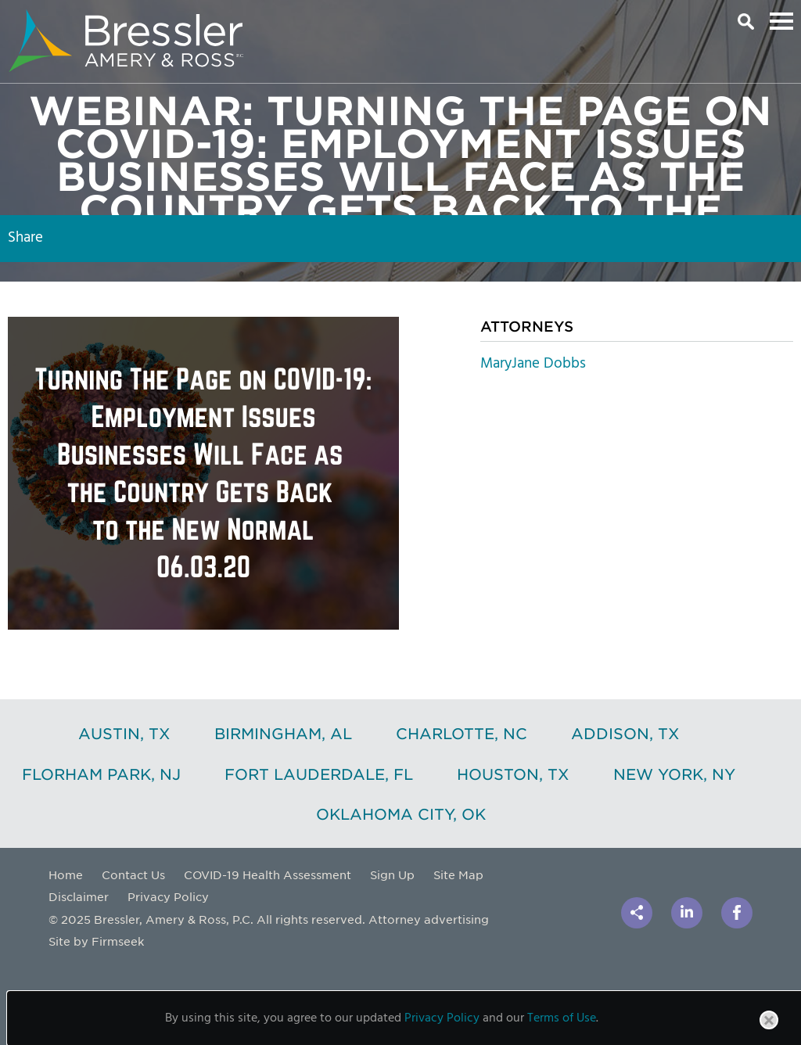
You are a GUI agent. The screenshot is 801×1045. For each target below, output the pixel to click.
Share (25, 238)
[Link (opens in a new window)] (686, 912)
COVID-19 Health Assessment (267, 874)
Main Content (346, 19)
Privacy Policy (168, 896)
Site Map (458, 874)
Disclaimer (78, 896)
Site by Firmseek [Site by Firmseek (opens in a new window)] (96, 941)
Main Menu (781, 21)
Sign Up (392, 874)
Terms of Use (561, 1018)
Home (65, 874)
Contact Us (133, 874)
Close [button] (769, 1028)
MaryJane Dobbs (533, 363)
